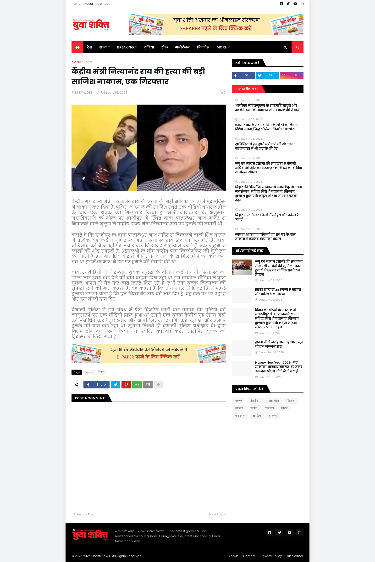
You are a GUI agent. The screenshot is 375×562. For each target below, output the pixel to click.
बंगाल (253, 408)
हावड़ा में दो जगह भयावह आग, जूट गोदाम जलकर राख (279, 344)
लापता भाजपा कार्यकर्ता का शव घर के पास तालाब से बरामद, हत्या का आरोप (265, 237)
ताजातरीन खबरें (246, 89)
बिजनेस (269, 408)
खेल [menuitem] (164, 47)
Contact (103, 4)
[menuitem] (77, 47)
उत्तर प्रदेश (274, 401)
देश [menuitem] (89, 47)
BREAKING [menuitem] (125, 47)
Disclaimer (295, 556)
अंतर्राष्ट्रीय (255, 401)
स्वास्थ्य (272, 416)
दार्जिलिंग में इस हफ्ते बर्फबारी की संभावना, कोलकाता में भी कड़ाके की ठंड (265, 146)
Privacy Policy (271, 556)
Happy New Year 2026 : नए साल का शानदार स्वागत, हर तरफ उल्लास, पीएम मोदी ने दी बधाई (278, 367)
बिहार (101, 372)
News (88, 61)
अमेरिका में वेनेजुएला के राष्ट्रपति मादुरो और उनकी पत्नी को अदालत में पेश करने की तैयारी (267, 108)
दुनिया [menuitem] (149, 47)
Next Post (216, 514)
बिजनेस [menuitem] (203, 47)
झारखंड (239, 408)
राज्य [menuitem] (103, 47)
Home (76, 4)
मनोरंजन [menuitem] (182, 47)
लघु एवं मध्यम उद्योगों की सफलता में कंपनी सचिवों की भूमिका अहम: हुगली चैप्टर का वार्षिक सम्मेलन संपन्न (268, 168)
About (88, 4)
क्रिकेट (290, 401)
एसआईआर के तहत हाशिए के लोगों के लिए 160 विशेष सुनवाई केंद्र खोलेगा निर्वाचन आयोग (268, 127)
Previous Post (84, 514)
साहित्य (257, 416)
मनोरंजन (240, 416)
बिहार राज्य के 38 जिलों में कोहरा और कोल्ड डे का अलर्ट (269, 217)
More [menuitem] (221, 47)
